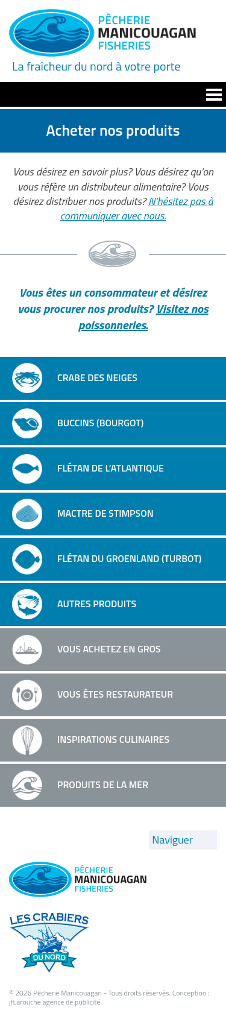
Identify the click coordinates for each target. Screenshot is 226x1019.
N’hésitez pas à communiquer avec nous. (136, 208)
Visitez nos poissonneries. (143, 316)
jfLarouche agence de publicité (55, 1002)
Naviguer (172, 839)
